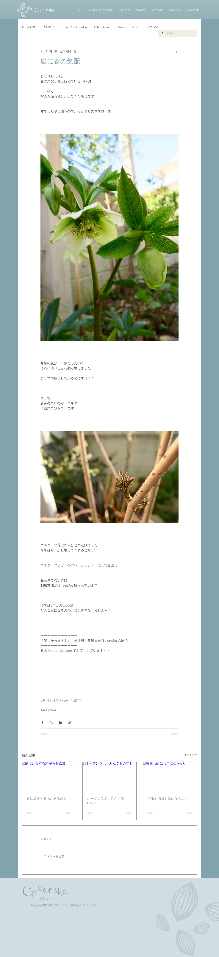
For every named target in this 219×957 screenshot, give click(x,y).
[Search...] (177, 33)
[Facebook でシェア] (42, 722)
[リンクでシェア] (69, 722)
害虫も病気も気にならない (168, 798)
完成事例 (48, 27)
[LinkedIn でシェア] (60, 722)
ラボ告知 (152, 27)
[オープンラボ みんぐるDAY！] (110, 777)
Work (121, 27)
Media (135, 27)
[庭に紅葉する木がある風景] (49, 777)
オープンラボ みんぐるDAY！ (105, 801)
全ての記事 (29, 27)
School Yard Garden (74, 27)
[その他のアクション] (176, 51)
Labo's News (102, 27)
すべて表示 (190, 754)
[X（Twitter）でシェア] (51, 722)
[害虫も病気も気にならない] (170, 777)
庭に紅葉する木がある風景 (46, 798)
